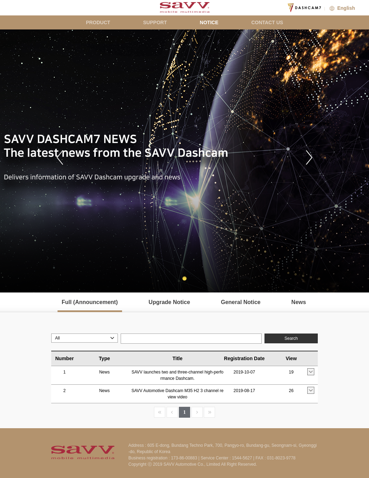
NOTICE (209, 22)
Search (291, 338)
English (341, 8)
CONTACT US (267, 22)
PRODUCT (98, 22)
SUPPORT (155, 22)
